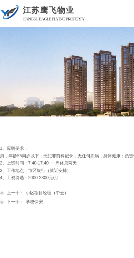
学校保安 (21, 201)
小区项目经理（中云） (34, 192)
